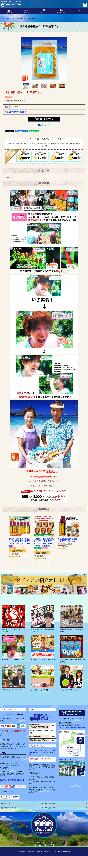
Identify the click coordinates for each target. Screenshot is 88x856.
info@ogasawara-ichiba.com (74, 727)
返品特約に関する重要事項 (15, 112)
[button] (79, 11)
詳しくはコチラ (5, 735)
